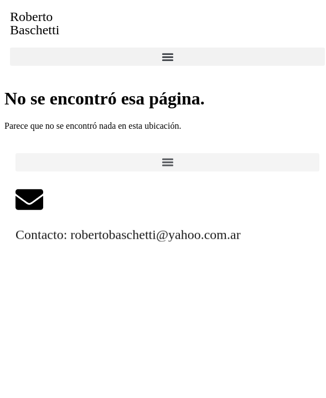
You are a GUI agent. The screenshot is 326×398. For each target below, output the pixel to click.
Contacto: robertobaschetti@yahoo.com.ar (128, 235)
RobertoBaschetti (34, 23)
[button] (167, 57)
